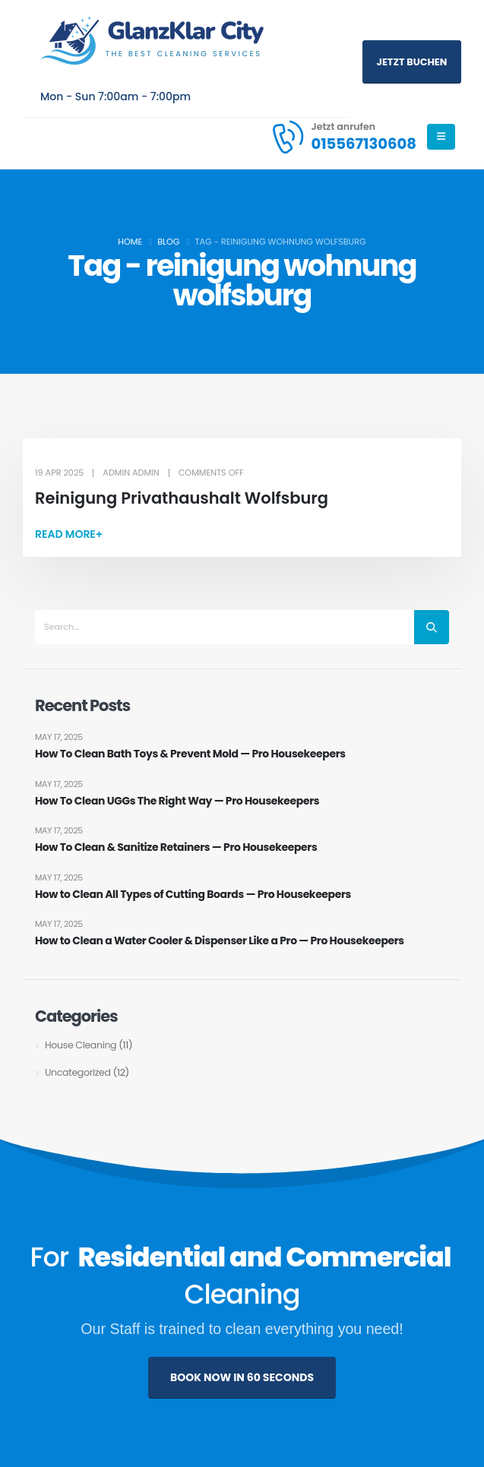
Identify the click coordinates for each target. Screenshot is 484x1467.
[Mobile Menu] (441, 137)
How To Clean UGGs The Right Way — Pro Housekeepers (178, 801)
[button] (69, 534)
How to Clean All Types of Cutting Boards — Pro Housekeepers (194, 894)
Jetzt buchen (412, 61)
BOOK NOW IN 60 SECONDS (242, 1377)
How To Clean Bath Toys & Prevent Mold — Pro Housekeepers (191, 754)
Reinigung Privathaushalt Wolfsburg (181, 498)
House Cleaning (81, 1045)
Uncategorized (78, 1072)
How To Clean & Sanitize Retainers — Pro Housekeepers (176, 847)
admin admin (131, 472)
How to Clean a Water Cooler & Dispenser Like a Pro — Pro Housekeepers (220, 941)
